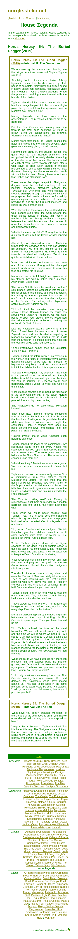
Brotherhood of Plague (35, 837)
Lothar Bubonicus (36, 793)
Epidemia (29, 884)
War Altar (50, 917)
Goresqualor (48, 804)
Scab (53, 912)
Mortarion (20, 38)
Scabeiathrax (34, 819)
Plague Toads (58, 778)
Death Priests (49, 846)
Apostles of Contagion (37, 831)
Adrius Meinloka (44, 810)
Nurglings (48, 772)
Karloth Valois (30, 824)
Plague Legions (41, 857)
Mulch (50, 813)
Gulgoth (60, 804)
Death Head (49, 878)
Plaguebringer (57, 898)
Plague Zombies (54, 780)
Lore (21, 18)
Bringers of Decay (57, 834)
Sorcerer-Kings (52, 862)
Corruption (62, 875)
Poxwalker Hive (53, 909)
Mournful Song (46, 854)
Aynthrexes (41, 790)
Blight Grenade (58, 872)
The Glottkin (33, 804)
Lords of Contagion (44, 766)
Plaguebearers (34, 775)
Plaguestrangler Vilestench (54, 824)
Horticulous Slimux (34, 807)
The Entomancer (58, 796)
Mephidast (60, 810)
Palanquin (50, 892)
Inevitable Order (52, 848)
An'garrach (30, 872)
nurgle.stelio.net (27, 10)
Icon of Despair (39, 889)
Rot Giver (44, 912)
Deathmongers (32, 846)
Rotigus (61, 816)
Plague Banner (40, 898)
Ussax (63, 821)
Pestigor (59, 772)
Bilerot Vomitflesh (59, 790)
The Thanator (41, 821)
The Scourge (57, 860)
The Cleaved (56, 840)
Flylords (62, 846)
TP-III (53, 915)
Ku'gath (62, 807)
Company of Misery (37, 843)
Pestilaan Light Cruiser (43, 895)
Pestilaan (39, 816)
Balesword (43, 872)
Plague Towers (36, 780)
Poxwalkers (47, 783)
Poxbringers (32, 783)
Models (13, 18)
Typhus (54, 821)
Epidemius (29, 799)
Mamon (29, 810)
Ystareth (56, 827)
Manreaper (38, 892)
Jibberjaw (51, 807)
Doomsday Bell (40, 881)
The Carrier (41, 796)
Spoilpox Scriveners (57, 786)
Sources (30, 18)
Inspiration (43, 18)
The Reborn (41, 860)
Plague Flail (37, 903)
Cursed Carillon (32, 878)
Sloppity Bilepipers (34, 786)
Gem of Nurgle (42, 887)
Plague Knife (52, 903)
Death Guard (57, 843)
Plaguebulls (50, 775)
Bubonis (51, 793)
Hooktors (27, 766)
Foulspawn (31, 802)
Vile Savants (58, 865)
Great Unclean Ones (53, 763)
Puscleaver (31, 912)
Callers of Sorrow (58, 837)
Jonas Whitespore (40, 827)
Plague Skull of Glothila (50, 906)
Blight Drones (51, 761)
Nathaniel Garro (47, 802)
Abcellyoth (28, 790)
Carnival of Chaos (38, 840)
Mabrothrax (62, 766)
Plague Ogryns (41, 778)
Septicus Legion (34, 862)
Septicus (47, 819)
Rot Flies (60, 783)
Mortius (41, 813)
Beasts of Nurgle (33, 761)
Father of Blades (45, 884)
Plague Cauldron (32, 901)
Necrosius (60, 813)
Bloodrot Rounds (32, 875)
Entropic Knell (58, 881)
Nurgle (29, 816)
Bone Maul (49, 875)
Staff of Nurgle (41, 915)
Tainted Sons (42, 865)
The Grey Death (32, 848)
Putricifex (51, 816)
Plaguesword (36, 909)
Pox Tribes (57, 857)
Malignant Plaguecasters (40, 769)
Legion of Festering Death (46, 851)
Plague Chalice (51, 901)
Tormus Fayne (60, 799)
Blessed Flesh (38, 834)
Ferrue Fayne (43, 799)
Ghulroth (61, 802)
